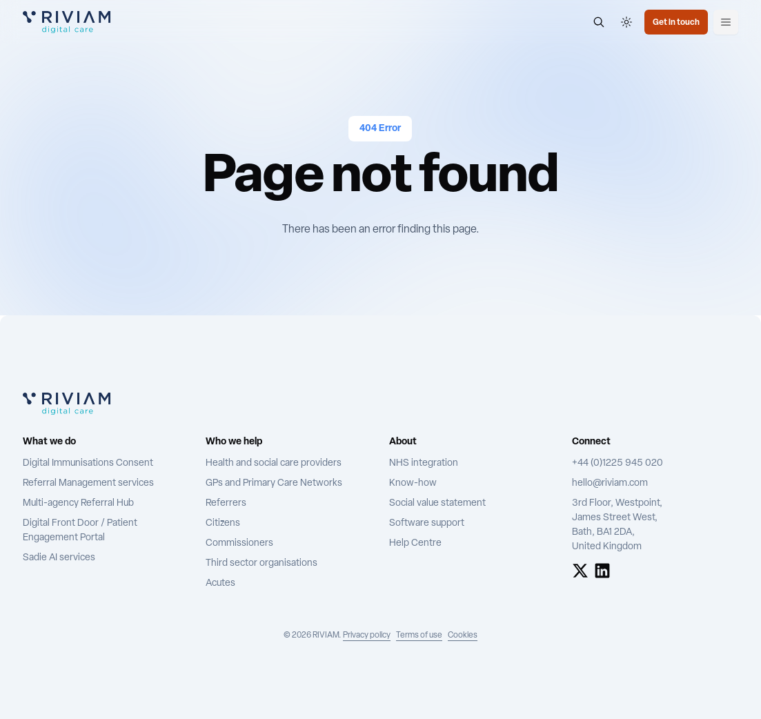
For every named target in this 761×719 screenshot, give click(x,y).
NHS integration (423, 463)
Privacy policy (367, 635)
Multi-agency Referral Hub (78, 503)
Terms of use (419, 635)
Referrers (226, 503)
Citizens (223, 523)
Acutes (220, 583)
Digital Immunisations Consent (88, 463)
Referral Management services (88, 483)
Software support (426, 523)
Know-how (413, 483)
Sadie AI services (59, 558)
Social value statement (437, 503)
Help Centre (415, 543)
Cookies (462, 635)
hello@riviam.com (610, 483)
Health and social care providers (274, 463)
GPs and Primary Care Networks (274, 483)
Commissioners (239, 543)
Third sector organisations (261, 563)
